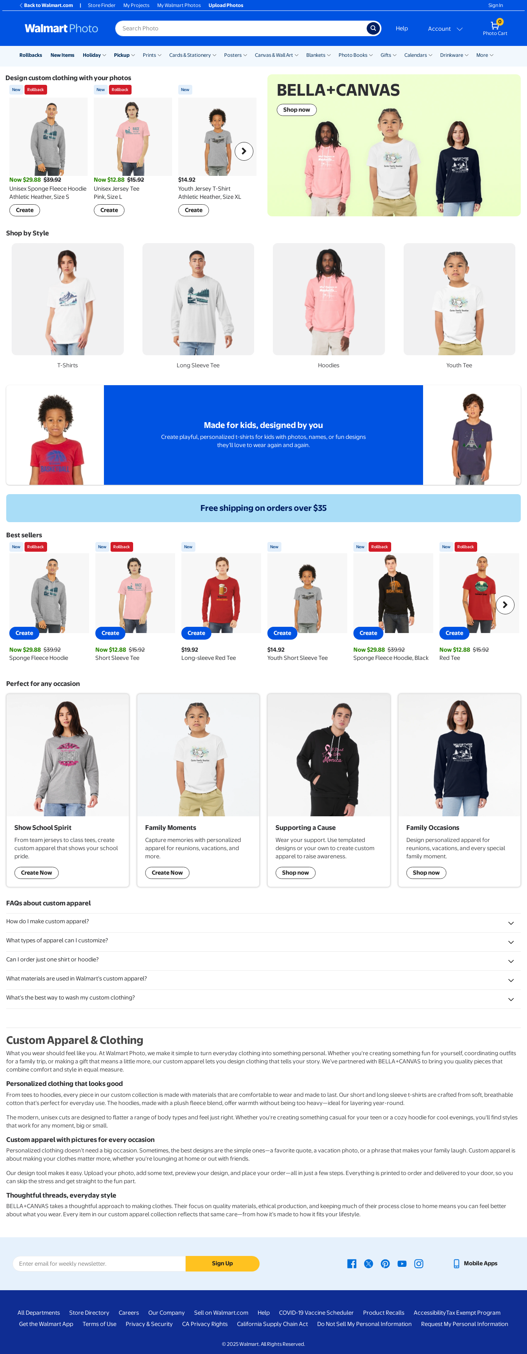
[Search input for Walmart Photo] (241, 28)
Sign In (495, 5)
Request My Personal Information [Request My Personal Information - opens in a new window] (464, 1324)
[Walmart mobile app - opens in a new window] (474, 1263)
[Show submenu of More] (491, 54)
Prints (149, 55)
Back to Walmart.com (46, 5)
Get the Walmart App (46, 1324)
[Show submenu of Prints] (159, 54)
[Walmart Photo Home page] (61, 28)
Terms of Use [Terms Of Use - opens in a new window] (99, 1324)
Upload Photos (226, 5)
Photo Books (353, 55)
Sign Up (222, 1263)
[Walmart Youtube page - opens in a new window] (402, 1263)
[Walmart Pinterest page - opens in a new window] (385, 1263)
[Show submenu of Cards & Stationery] (214, 54)
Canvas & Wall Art (274, 55)
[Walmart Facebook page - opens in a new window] (352, 1263)
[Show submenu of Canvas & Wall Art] (296, 54)
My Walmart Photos (179, 5)
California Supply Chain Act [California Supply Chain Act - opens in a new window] (272, 1324)
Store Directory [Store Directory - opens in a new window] (89, 1312)
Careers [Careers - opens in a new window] (129, 1312)
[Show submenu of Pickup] (133, 54)
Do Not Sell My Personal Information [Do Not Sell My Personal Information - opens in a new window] (364, 1324)
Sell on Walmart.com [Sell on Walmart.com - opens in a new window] (221, 1312)
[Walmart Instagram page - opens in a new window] (418, 1263)
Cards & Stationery (190, 55)
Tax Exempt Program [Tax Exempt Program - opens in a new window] (473, 1312)
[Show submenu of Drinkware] (466, 54)
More (482, 55)
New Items (62, 55)
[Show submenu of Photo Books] (371, 54)
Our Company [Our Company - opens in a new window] (166, 1312)
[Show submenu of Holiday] (104, 54)
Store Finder (102, 5)
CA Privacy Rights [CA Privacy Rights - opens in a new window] (205, 1324)
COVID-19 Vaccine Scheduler (316, 1312)
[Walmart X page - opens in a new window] (368, 1263)
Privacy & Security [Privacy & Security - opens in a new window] (149, 1324)
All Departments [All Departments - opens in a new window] (39, 1312)
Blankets (315, 55)
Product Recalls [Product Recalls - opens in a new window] (383, 1312)
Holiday (92, 55)
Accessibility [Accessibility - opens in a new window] (430, 1312)
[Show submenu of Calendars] (430, 54)
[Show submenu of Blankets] (329, 54)
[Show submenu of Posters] (245, 54)
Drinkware (451, 55)
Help (402, 28)
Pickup (122, 55)
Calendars (415, 55)
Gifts (386, 55)
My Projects (136, 5)
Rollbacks (30, 55)
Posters (233, 55)
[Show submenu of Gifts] (394, 54)
